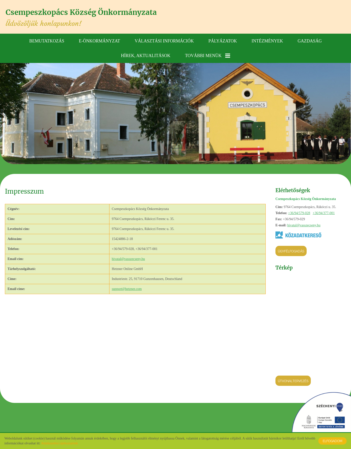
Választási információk (164, 40)
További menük (207, 54)
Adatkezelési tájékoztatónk (59, 443)
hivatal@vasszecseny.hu (304, 225)
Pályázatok (222, 40)
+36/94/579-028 (299, 212)
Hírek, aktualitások (145, 54)
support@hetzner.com (127, 288)
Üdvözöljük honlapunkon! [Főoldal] (88, 17)
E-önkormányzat (99, 40)
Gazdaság (310, 40)
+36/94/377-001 (324, 212)
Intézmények (267, 40)
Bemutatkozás (46, 40)
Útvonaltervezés (293, 380)
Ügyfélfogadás (291, 251)
